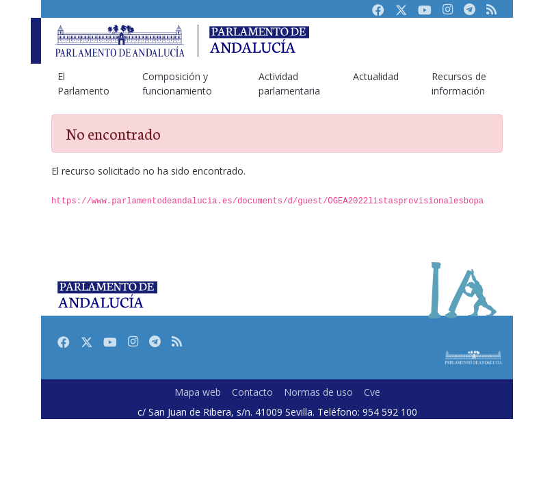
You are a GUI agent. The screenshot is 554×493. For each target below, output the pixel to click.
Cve (372, 392)
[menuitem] (83, 83)
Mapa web (197, 392)
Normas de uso (318, 392)
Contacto (252, 392)
